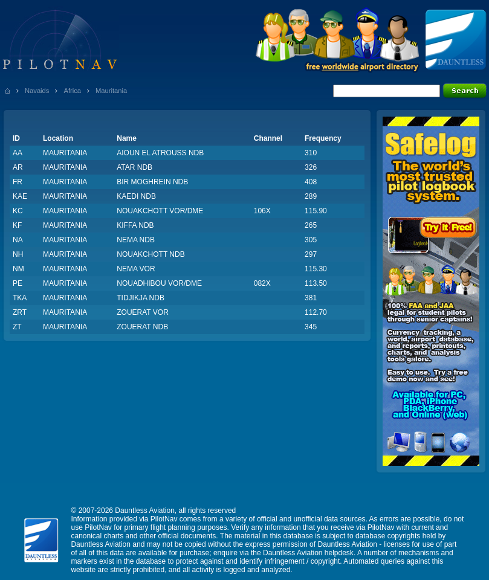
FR (17, 182)
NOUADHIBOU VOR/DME (159, 283)
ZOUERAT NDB (142, 327)
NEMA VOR (136, 269)
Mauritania (111, 90)
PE (17, 283)
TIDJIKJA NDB (140, 298)
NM (18, 269)
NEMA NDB (136, 240)
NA (18, 240)
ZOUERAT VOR (143, 312)
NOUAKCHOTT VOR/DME (160, 211)
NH (18, 254)
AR (18, 167)
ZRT (20, 312)
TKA (20, 298)
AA (17, 153)
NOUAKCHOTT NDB (150, 254)
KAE (20, 196)
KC (18, 211)
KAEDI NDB (136, 196)
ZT (17, 327)
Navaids (37, 90)
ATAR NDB (134, 167)
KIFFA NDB (135, 225)
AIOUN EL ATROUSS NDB (160, 153)
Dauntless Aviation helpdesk (308, 553)
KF (17, 225)
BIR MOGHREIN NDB (152, 182)
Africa (72, 90)
